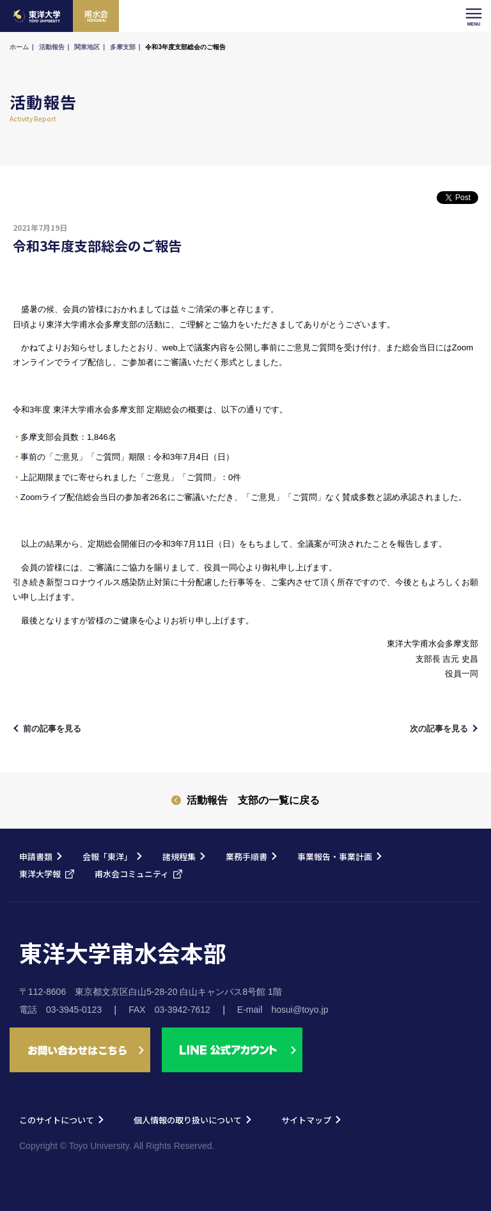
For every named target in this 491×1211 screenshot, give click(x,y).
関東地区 (87, 47)
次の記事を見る (439, 728)
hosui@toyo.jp (300, 1009)
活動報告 (52, 47)
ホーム (19, 47)
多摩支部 (123, 47)
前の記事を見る (52, 728)
